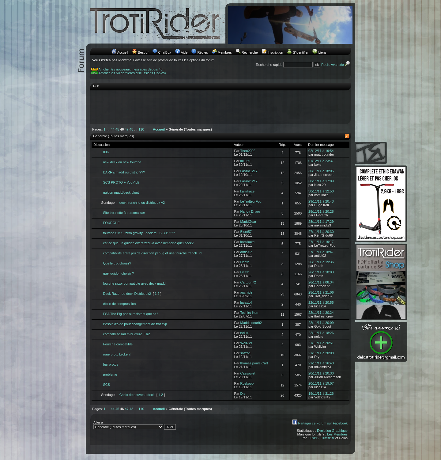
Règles (202, 52)
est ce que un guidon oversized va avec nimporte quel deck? (148, 243)
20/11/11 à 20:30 (321, 373)
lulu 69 (245, 161)
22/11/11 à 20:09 (321, 323)
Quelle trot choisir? (117, 263)
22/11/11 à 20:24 (321, 312)
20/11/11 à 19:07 (321, 383)
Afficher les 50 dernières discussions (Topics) (132, 73)
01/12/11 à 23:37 (321, 161)
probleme (110, 374)
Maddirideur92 (251, 323)
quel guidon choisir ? (118, 273)
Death (244, 262)
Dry (243, 393)
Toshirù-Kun (249, 312)
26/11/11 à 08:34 (321, 282)
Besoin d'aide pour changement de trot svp (135, 324)
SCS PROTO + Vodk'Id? (121, 182)
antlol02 (246, 252)
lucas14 (246, 302)
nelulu (244, 333)
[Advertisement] (220, 107)
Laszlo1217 (249, 171)
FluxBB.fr (327, 438)
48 (131, 129)
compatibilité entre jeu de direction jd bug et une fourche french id (152, 253)
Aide (184, 52)
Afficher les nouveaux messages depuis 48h (131, 69)
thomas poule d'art (254, 363)
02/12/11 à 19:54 (321, 151)
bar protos (110, 364)
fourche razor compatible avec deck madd (134, 283)
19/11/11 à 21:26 (321, 393)
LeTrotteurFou (251, 201)
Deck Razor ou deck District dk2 (127, 293)
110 (141, 129)
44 (113, 129)
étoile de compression (119, 304)
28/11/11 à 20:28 (321, 211)
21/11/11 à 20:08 (321, 353)
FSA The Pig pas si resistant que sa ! (130, 314)
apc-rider (247, 292)
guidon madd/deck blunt (121, 192)
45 (117, 129)
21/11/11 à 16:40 (321, 363)
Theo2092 (247, 151)
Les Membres (337, 434)
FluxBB (313, 438)
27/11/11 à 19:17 (321, 242)
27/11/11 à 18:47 (321, 252)
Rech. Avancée (336, 65)
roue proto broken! (116, 354)
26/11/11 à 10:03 (321, 272)
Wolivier (246, 343)
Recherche (250, 52)
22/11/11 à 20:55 (321, 302)
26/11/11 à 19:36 (321, 262)
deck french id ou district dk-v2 (142, 202)
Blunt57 (246, 232)
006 (105, 152)
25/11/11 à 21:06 (321, 292)
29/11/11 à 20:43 (321, 201)
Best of (143, 52)
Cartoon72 (248, 282)
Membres (225, 52)
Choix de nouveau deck (137, 395)
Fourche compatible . (118, 344)
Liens (322, 52)
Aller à (134, 425)
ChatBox (164, 52)
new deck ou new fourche (122, 162)
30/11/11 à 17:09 (321, 181)
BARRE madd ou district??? (124, 172)
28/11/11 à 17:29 (321, 221)
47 (127, 129)
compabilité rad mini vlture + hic (126, 334)
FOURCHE (111, 223)
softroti (245, 353)
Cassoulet (247, 373)
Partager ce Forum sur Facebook (323, 423)
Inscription (275, 52)
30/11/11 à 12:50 (321, 191)
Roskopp (247, 383)
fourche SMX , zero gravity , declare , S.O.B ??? (139, 233)
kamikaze (247, 191)
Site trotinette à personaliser (124, 213)
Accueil (122, 52)
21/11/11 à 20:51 (321, 343)
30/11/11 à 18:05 (321, 171)
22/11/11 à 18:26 (321, 333)
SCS (106, 384)
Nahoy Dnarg (250, 211)
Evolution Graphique (332, 430)
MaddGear (248, 221)
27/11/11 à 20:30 (321, 232)
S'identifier (300, 52)
